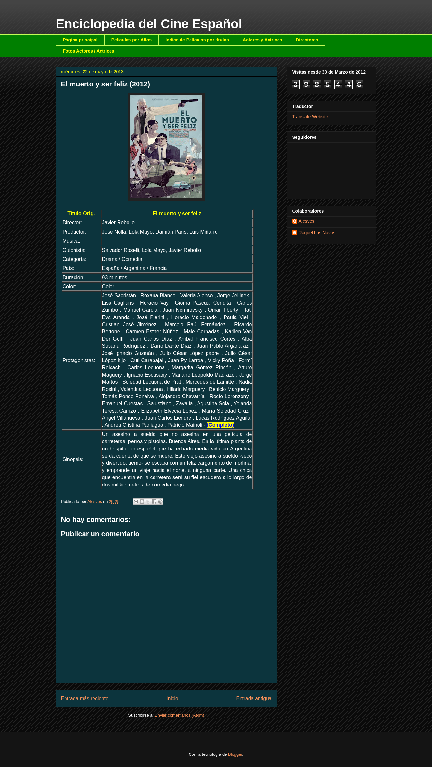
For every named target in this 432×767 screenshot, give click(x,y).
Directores (307, 39)
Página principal (80, 39)
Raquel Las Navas (317, 232)
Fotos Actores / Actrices (88, 51)
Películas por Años (131, 39)
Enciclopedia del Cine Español (149, 24)
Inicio (172, 698)
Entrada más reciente (85, 698)
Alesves (306, 221)
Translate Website (310, 116)
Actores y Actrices (262, 39)
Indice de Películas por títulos (197, 39)
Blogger (235, 754)
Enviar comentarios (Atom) (179, 715)
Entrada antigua (253, 698)
